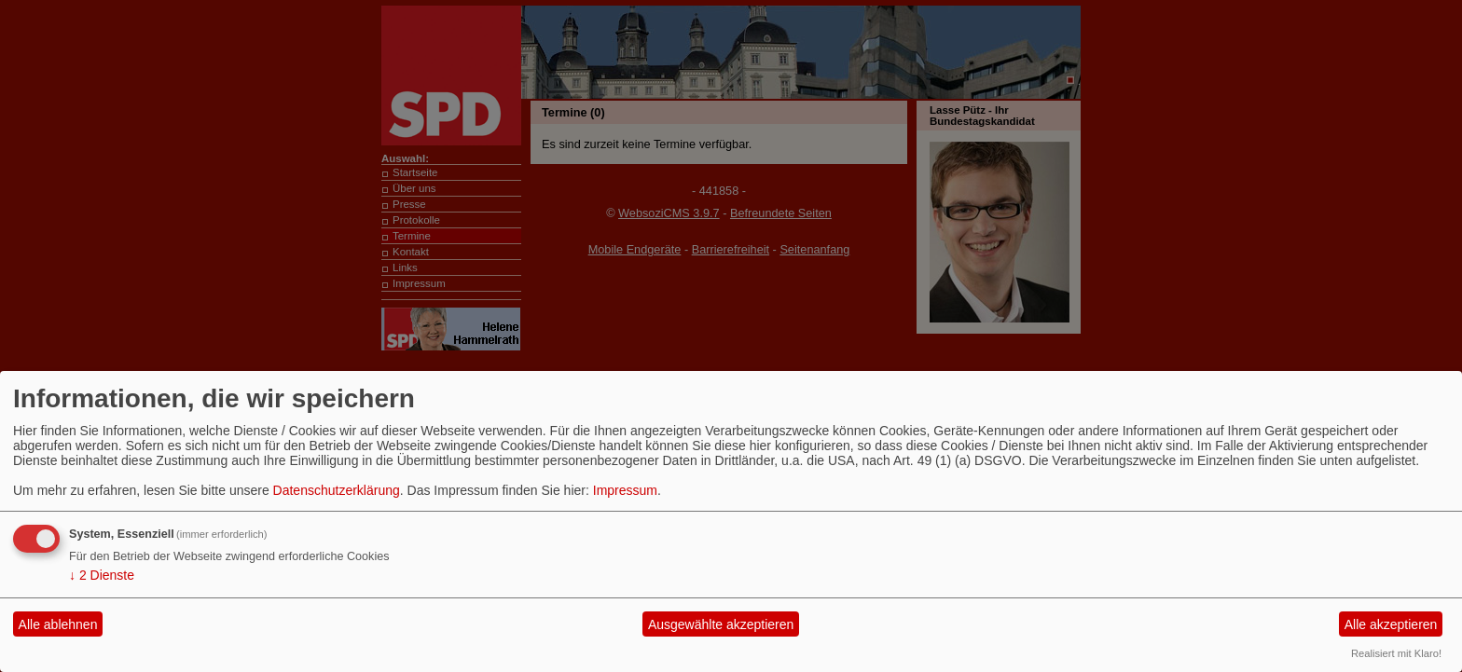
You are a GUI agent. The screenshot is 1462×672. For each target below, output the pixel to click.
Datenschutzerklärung (336, 490)
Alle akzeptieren (1391, 624)
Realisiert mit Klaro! (1396, 653)
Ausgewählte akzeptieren (720, 624)
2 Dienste (101, 575)
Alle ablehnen (58, 624)
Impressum (625, 490)
